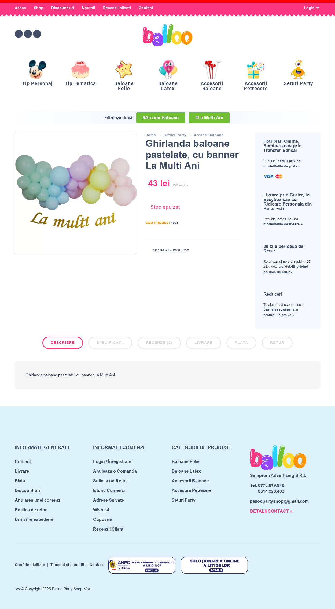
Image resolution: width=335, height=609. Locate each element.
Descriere (63, 343)
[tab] (62, 344)
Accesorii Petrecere (192, 491)
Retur (277, 343)
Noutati (88, 8)
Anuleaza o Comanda (115, 471)
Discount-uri (62, 8)
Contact (146, 8)
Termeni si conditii (67, 565)
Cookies (97, 565)
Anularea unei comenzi (38, 500)
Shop (38, 8)
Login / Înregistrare (112, 462)
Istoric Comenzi (109, 491)
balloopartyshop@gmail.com (279, 501)
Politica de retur (31, 510)
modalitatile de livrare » (283, 224)
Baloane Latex (186, 471)
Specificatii (110, 343)
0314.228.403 (271, 491)
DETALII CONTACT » (271, 511)
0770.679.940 (271, 486)
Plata (241, 343)
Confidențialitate (30, 565)
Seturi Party (175, 135)
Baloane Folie (186, 462)
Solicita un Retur (110, 481)
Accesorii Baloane (190, 481)
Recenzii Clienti (108, 529)
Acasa (20, 8)
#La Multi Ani (209, 118)
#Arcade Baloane (161, 118)
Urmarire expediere (34, 520)
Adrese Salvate (108, 500)
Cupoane (102, 520)
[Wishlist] (271, 33)
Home (150, 135)
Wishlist (101, 510)
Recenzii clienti (117, 8)
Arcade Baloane (209, 135)
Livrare (203, 343)
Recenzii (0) (159, 343)
